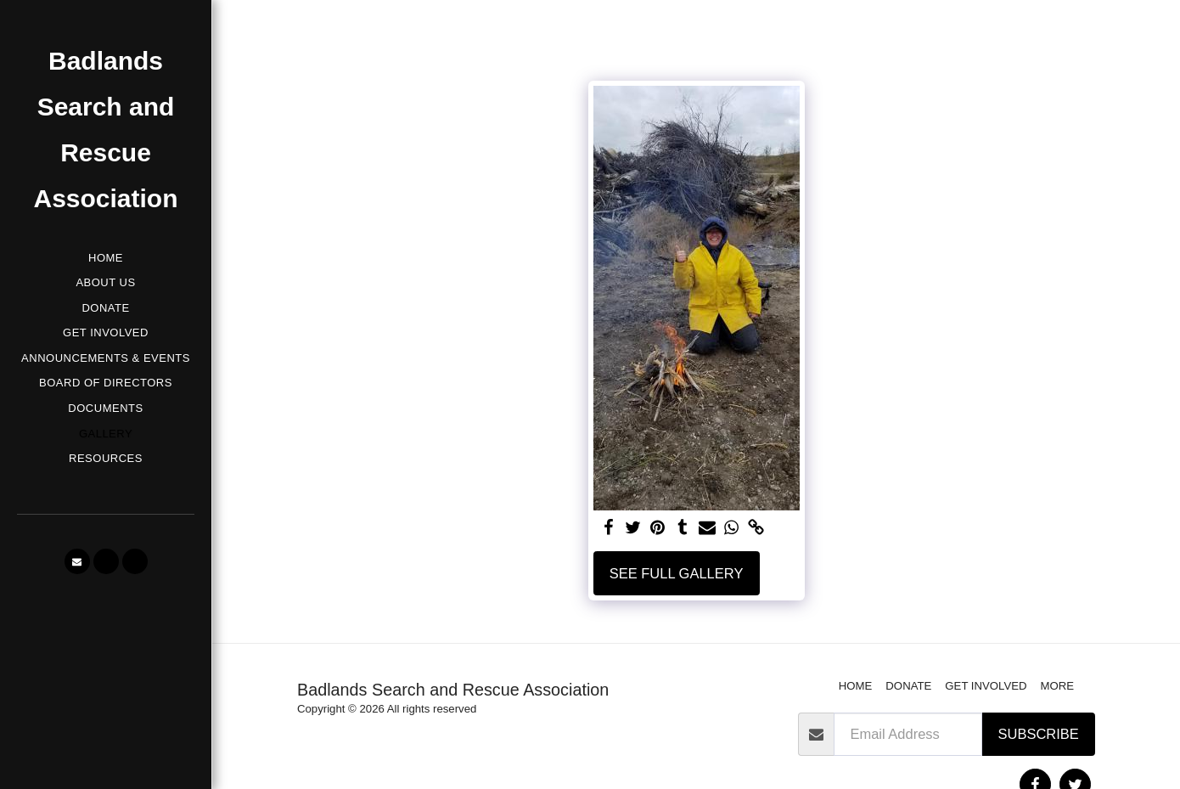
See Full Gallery (677, 573)
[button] (77, 561)
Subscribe (1038, 733)
